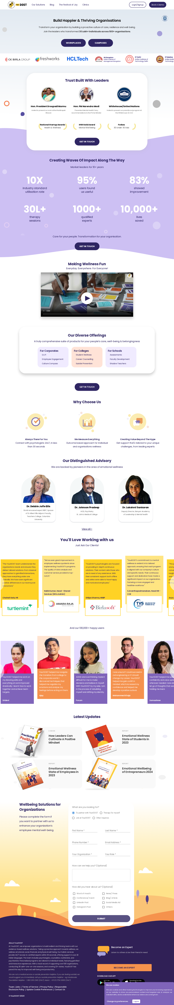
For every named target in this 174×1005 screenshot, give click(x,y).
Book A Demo (158, 4)
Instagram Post (84, 907)
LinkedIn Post (82, 902)
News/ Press (111, 893)
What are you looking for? (85, 807)
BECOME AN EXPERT (124, 967)
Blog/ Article (111, 898)
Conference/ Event (85, 898)
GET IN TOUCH (87, 141)
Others (109, 907)
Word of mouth (84, 893)
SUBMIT (101, 918)
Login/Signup (138, 4)
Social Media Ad (113, 902)
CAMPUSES (100, 42)
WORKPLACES (73, 42)
